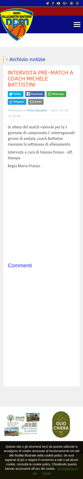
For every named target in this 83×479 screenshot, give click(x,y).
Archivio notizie (27, 59)
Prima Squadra (37, 110)
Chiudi (46, 473)
